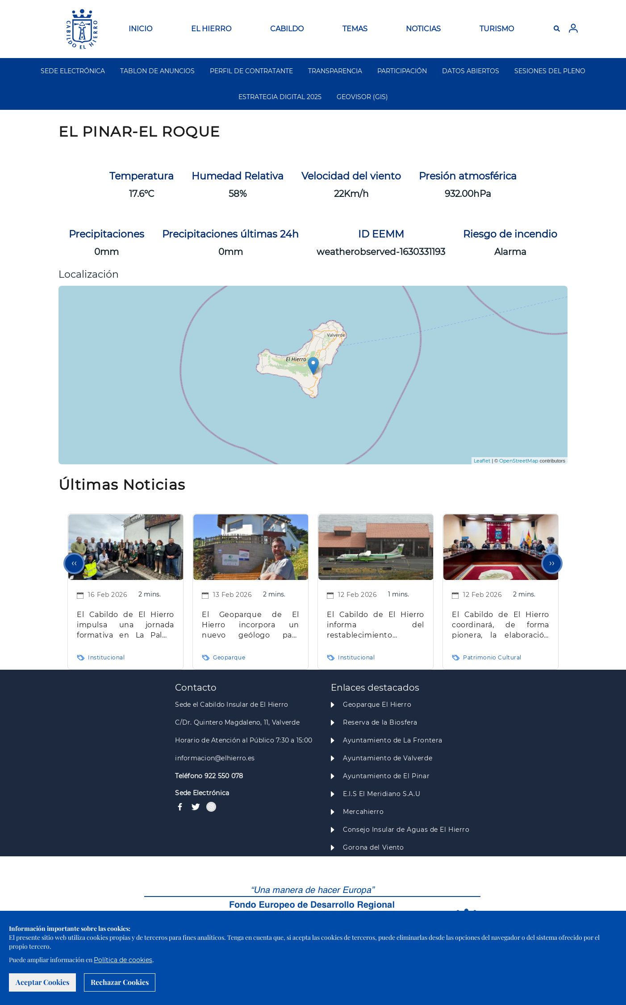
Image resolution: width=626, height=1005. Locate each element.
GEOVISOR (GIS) (362, 97)
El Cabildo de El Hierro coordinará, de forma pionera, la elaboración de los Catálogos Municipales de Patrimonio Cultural (500, 625)
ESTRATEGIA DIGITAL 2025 (279, 97)
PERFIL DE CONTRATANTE (251, 71)
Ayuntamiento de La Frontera (392, 740)
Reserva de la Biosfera (380, 722)
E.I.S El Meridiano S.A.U (381, 794)
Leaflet (482, 461)
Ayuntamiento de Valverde (387, 758)
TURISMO (497, 29)
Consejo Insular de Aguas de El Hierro (406, 830)
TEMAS (354, 29)
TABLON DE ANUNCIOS (157, 71)
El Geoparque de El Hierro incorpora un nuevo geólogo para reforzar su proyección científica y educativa (250, 625)
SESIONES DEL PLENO (549, 71)
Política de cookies (123, 960)
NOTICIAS (423, 29)
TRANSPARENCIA (335, 71)
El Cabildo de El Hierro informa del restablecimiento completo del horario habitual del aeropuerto (375, 625)
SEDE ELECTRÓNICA (73, 71)
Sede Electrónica (202, 793)
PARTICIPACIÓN (402, 71)
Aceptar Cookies (42, 982)
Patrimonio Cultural (492, 657)
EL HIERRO (211, 29)
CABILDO (287, 29)
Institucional (106, 657)
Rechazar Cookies (120, 982)
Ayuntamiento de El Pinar (386, 776)
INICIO (140, 29)
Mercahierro (363, 812)
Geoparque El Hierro (377, 705)
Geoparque (229, 657)
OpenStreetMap (518, 461)
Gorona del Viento (373, 847)
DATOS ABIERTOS (470, 71)
